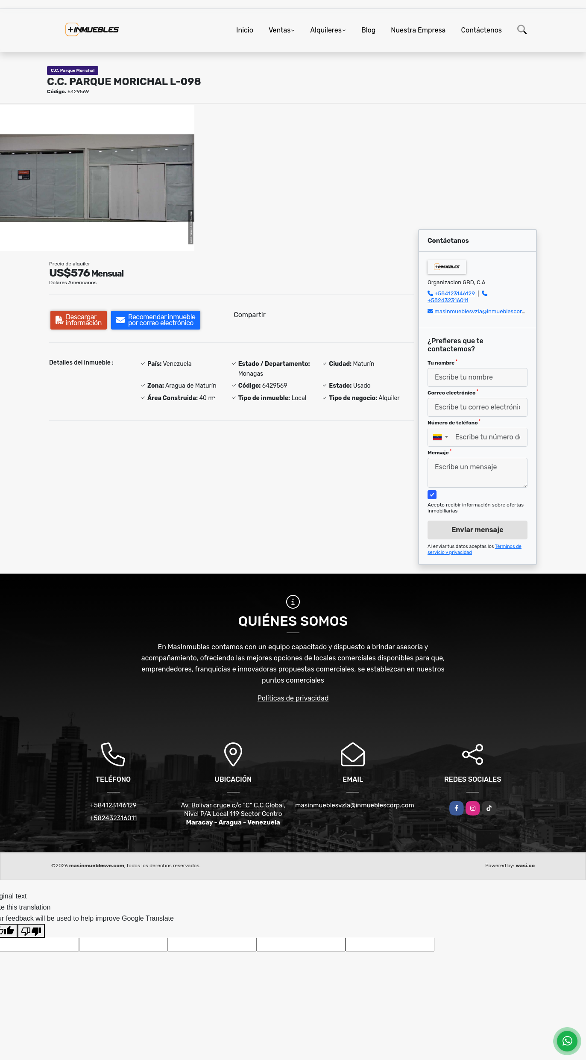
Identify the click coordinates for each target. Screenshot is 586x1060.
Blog (368, 30)
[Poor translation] (31, 931)
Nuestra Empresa (418, 30)
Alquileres (326, 30)
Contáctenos (481, 30)
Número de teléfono (454, 422)
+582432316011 (448, 300)
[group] (97, 178)
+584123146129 (454, 293)
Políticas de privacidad (293, 698)
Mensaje (439, 452)
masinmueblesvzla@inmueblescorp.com (486, 311)
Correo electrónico (453, 392)
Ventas (279, 30)
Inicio (244, 30)
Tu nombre (442, 362)
